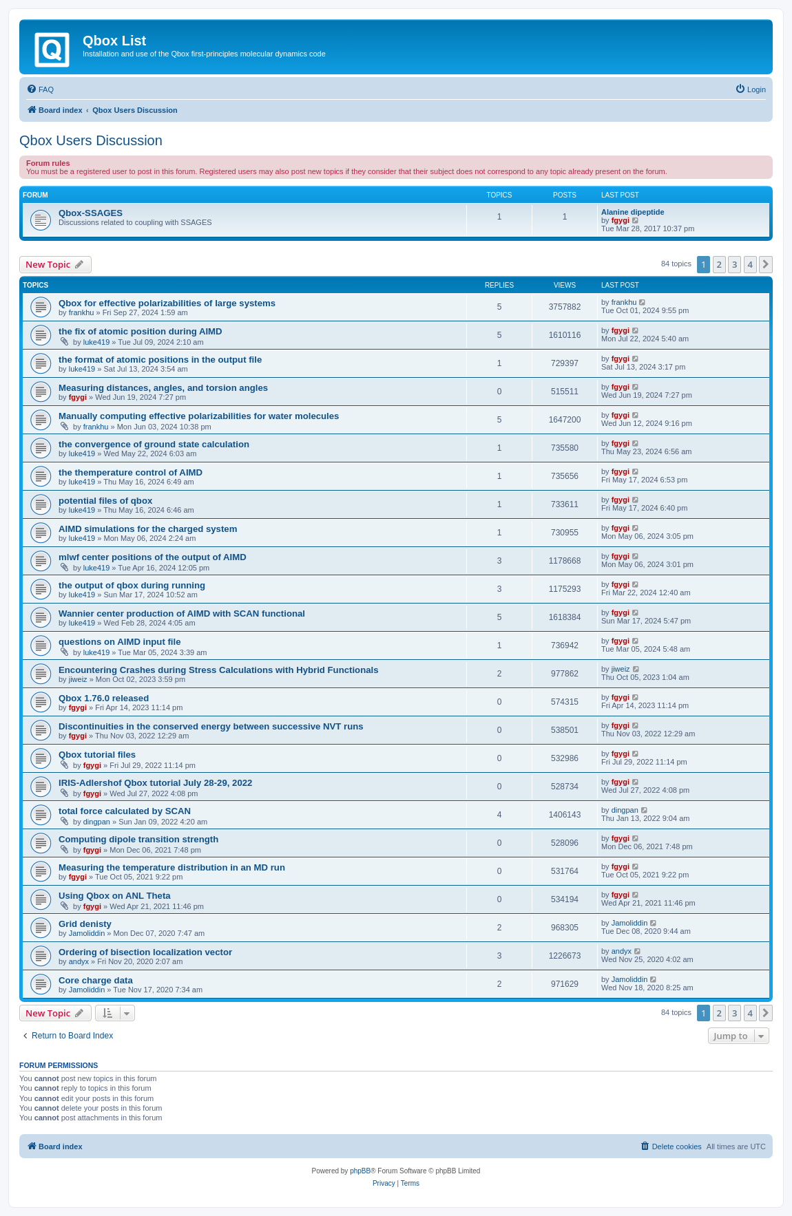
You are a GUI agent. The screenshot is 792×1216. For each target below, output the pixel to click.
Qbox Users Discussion (91, 140)
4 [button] (750, 264)
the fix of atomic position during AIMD (140, 331)
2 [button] (719, 264)
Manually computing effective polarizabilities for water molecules (199, 416)
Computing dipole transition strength (138, 839)
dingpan (96, 822)
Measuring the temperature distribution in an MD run (172, 867)
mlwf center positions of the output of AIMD (153, 557)
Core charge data (96, 980)
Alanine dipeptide (633, 212)
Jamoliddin (87, 933)
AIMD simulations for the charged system (148, 529)
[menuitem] (40, 89)
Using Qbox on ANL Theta (115, 895)
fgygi (620, 220)
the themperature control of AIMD (130, 472)
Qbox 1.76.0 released (104, 698)
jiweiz (78, 679)
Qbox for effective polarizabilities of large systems (167, 303)
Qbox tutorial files (97, 754)
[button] (766, 264)
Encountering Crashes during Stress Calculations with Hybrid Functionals (219, 670)
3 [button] (734, 264)
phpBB (360, 1171)
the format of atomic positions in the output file (160, 359)
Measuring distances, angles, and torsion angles (163, 388)
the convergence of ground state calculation (154, 444)
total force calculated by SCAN (125, 811)
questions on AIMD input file (120, 642)
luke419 (96, 342)
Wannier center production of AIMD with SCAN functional (182, 613)
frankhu (81, 312)
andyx (79, 961)
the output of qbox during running (132, 585)
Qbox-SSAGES (91, 213)
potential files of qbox (105, 500)
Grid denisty (85, 924)
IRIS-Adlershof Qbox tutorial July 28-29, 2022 (155, 783)
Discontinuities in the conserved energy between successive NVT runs (211, 726)
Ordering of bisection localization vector (145, 952)
